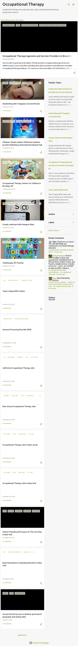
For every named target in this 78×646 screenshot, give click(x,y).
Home (3, 20)
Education (11, 20)
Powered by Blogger (39, 643)
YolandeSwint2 (58, 256)
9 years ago (60, 274)
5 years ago (58, 252)
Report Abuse (54, 230)
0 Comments (6, 110)
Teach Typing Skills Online (58, 190)
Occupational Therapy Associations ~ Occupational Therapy (60, 272)
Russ (54, 278)
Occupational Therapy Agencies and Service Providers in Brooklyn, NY (61, 165)
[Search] (69, 4)
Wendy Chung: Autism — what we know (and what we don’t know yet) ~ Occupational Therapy (62, 284)
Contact (20, 20)
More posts (22, 635)
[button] (74, 73)
